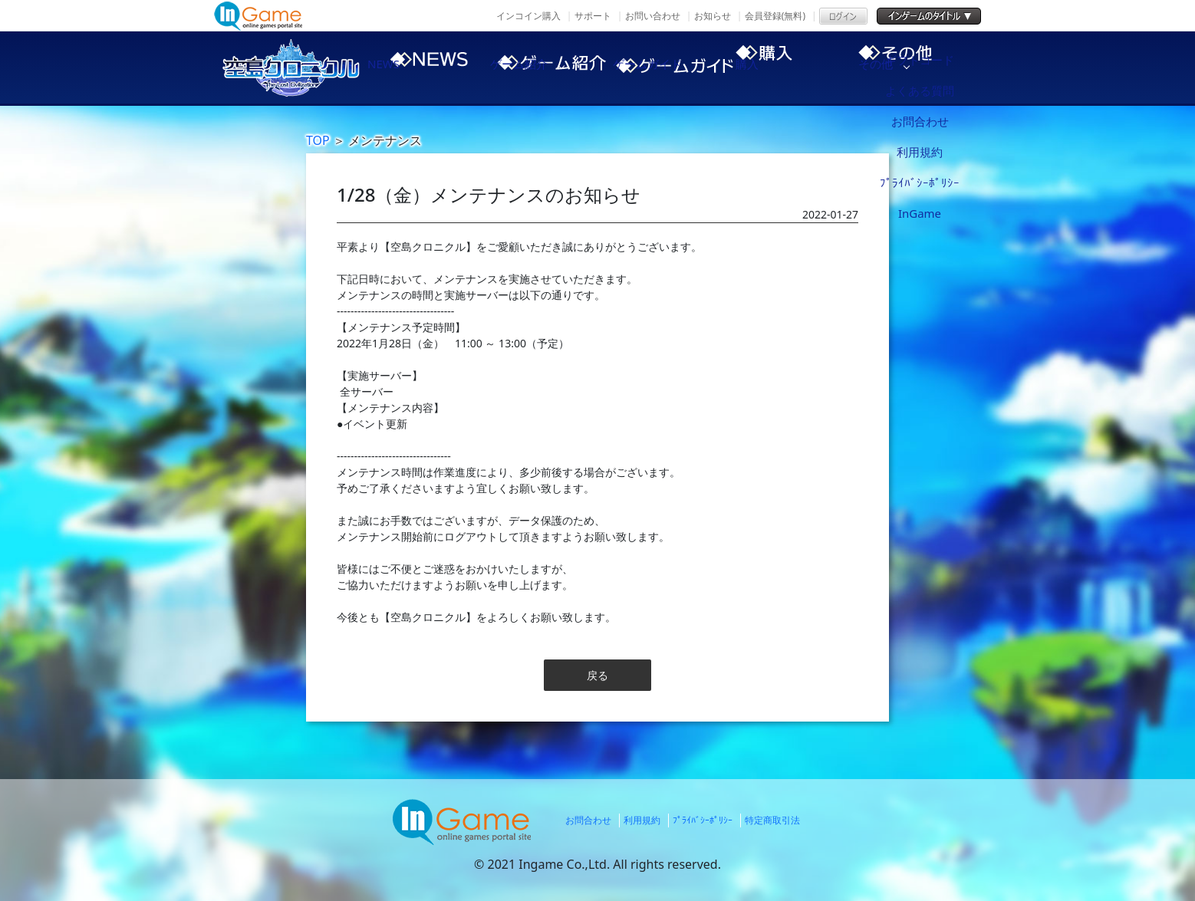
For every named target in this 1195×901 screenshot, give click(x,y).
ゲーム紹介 (543, 67)
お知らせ (712, 15)
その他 (935, 67)
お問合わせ (588, 820)
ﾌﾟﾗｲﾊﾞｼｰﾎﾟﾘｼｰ (702, 820)
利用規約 (642, 820)
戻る (597, 675)
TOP (318, 140)
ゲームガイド (674, 67)
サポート (592, 15)
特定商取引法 (772, 820)
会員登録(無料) (775, 15)
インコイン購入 (528, 15)
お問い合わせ (652, 15)
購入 (804, 67)
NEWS (413, 67)
